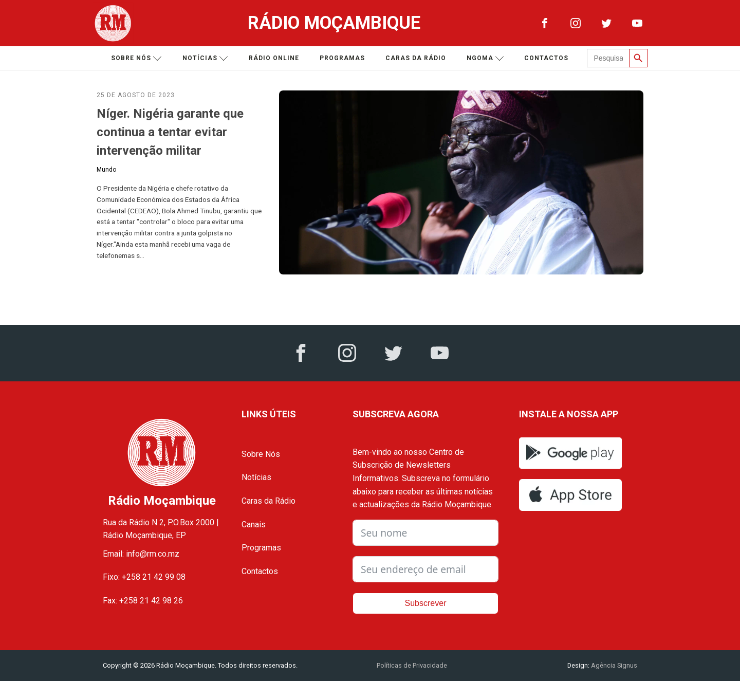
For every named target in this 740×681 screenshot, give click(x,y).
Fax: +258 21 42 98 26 (143, 600)
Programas (342, 58)
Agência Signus (613, 665)
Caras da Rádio (415, 58)
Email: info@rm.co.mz (141, 554)
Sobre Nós (261, 454)
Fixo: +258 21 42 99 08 (144, 577)
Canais (254, 524)
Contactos (546, 58)
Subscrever (426, 603)
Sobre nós (136, 58)
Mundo (106, 169)
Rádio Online (274, 58)
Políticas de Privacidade (412, 665)
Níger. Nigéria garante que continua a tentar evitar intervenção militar (170, 132)
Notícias (205, 58)
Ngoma (485, 58)
